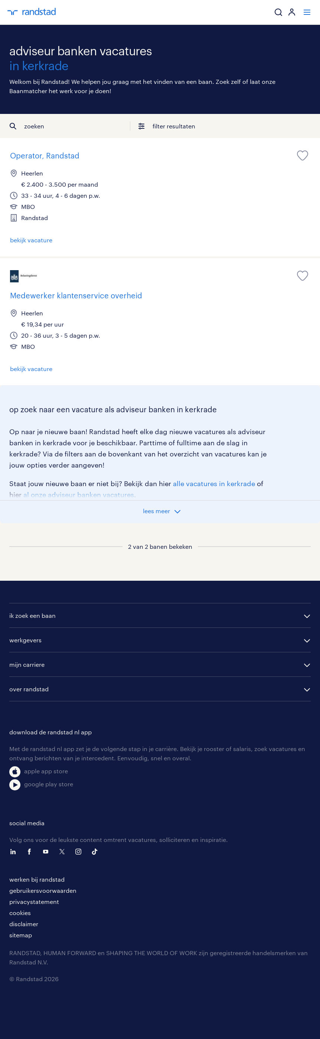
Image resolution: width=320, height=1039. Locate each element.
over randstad (29, 688)
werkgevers (25, 639)
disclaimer (23, 923)
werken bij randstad (37, 879)
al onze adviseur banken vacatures (78, 495)
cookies (20, 912)
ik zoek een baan (32, 615)
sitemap (20, 934)
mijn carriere (27, 664)
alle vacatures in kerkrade (214, 483)
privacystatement (34, 901)
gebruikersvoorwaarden (42, 890)
